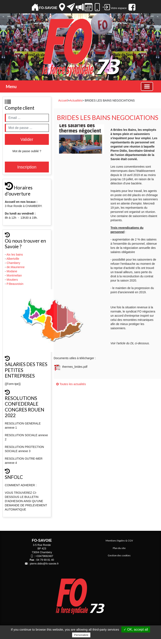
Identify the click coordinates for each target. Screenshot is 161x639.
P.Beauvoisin (15, 283)
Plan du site (119, 548)
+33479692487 (44, 556)
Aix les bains (15, 254)
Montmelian (15, 275)
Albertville (13, 258)
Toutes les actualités (71, 384)
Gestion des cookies (119, 555)
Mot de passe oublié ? (27, 151)
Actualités (75, 100)
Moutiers (13, 279)
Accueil (63, 100)
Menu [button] (11, 86)
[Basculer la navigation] (147, 86)
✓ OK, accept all (135, 629)
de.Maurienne (16, 267)
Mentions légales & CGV (119, 540)
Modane (12, 271)
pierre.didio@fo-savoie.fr (44, 563)
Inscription (26, 167)
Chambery (13, 263)
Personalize (81, 634)
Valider (27, 139)
